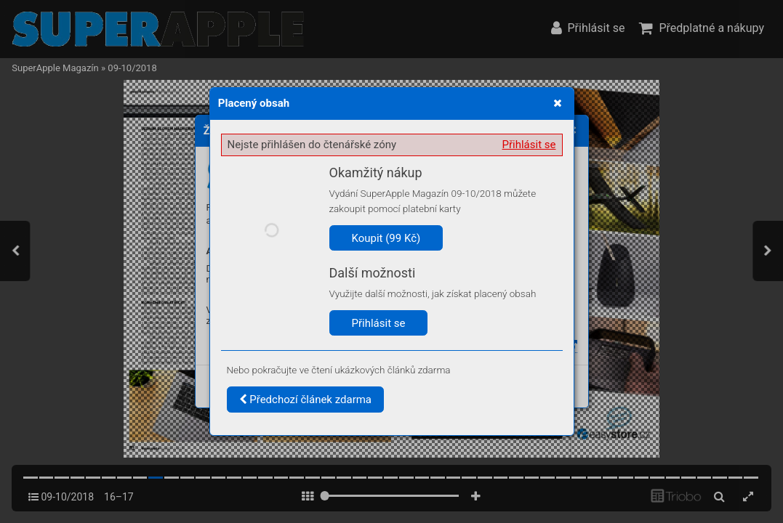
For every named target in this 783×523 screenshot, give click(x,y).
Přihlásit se (529, 144)
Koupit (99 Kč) (386, 238)
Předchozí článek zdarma (305, 399)
